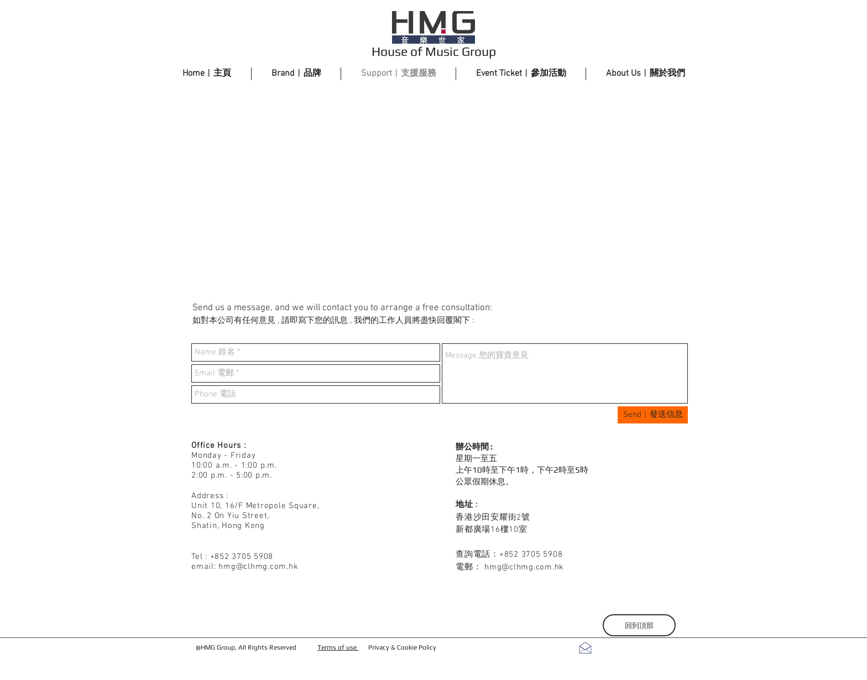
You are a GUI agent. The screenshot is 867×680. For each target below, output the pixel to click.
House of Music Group (434, 51)
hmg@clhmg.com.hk (258, 567)
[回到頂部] (639, 625)
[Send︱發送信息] (653, 414)
